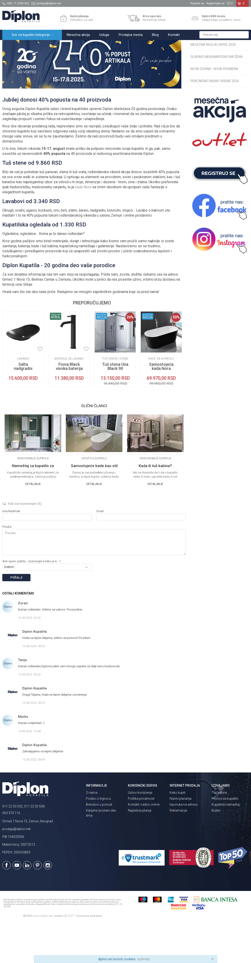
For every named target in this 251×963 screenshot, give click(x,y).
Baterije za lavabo (69, 398)
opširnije (143, 959)
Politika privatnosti (141, 838)
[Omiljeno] (230, 3)
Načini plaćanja (180, 838)
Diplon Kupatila (12, 45)
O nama (91, 832)
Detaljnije (33, 524)
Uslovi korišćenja (140, 832)
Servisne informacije (82, 45)
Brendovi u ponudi (99, 844)
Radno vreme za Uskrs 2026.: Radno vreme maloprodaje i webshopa (214, 67)
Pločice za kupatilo (225, 838)
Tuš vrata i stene (115, 398)
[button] (224, 34)
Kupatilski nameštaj (226, 844)
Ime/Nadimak (11, 551)
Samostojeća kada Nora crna (161, 408)
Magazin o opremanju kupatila (46, 45)
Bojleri (216, 850)
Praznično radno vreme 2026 (214, 121)
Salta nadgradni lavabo (23, 408)
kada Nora (83, 227)
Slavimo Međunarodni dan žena (216, 97)
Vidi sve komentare (22, 543)
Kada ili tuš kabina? (155, 505)
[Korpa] (242, 5)
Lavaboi (23, 398)
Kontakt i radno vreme (144, 844)
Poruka (6, 566)
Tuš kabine (219, 832)
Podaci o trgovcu (98, 838)
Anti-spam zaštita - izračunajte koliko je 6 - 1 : (32, 601)
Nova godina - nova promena (214, 109)
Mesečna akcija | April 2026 (213, 84)
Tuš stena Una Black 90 (115, 406)
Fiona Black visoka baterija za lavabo (69, 408)
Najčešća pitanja (139, 850)
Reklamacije (178, 850)
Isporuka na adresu (184, 844)
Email (100, 551)
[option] (23, 389)
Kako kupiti (177, 832)
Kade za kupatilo (161, 398)
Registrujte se (215, 3)
